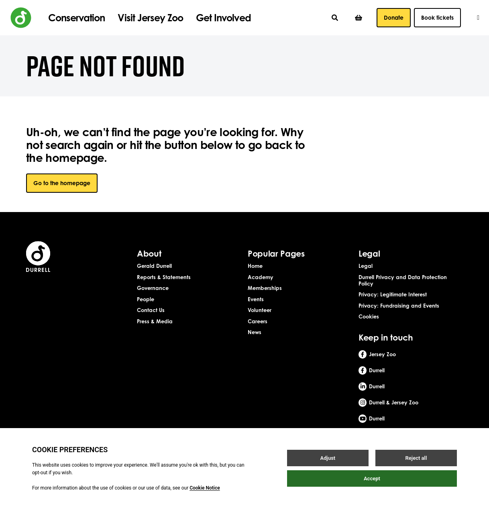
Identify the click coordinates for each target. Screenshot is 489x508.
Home (255, 266)
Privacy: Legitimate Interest (393, 294)
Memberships (265, 288)
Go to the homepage (61, 183)
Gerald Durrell (154, 266)
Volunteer (259, 310)
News (254, 332)
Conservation (76, 18)
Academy (260, 277)
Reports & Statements (164, 277)
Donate (393, 17)
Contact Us (151, 310)
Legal (366, 266)
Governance (153, 288)
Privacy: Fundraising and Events (399, 305)
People (145, 299)
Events (256, 299)
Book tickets (437, 17)
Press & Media (155, 321)
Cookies (369, 316)
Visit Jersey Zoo (150, 18)
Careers (257, 321)
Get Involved (223, 18)
